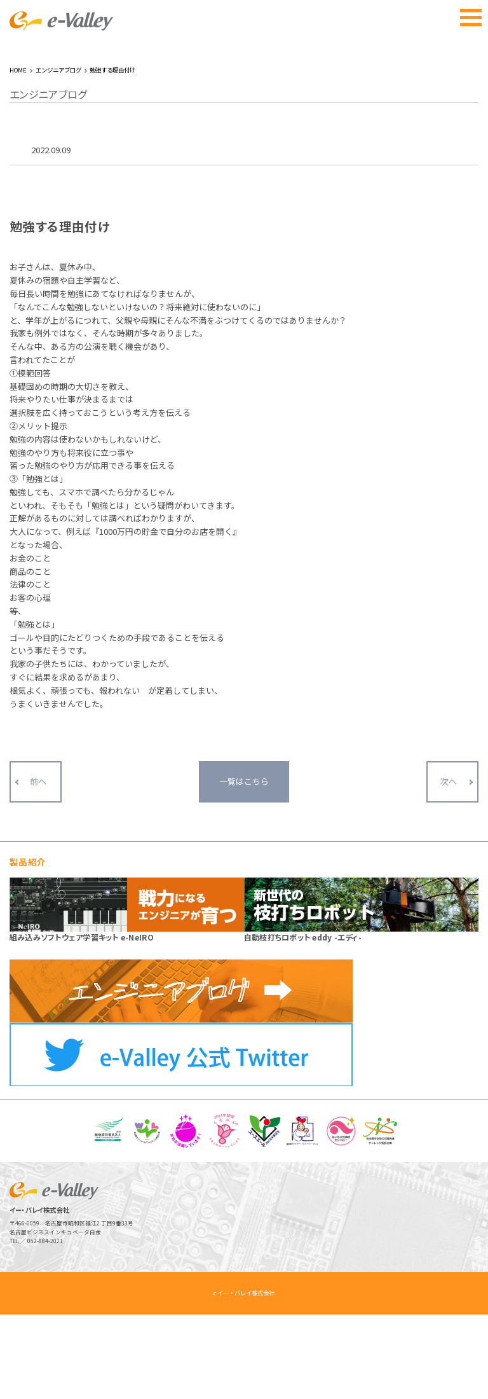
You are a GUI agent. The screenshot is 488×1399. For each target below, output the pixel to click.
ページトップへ (455, 1366)
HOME (18, 154)
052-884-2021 (45, 1325)
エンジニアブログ (58, 154)
